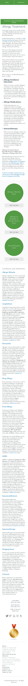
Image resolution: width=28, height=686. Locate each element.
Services (5, 656)
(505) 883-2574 (15, 606)
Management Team (8, 651)
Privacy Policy (7, 670)
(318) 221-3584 (15, 602)
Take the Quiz (14, 205)
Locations (5, 667)
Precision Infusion (9, 654)
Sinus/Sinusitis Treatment (11, 661)
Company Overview (9, 649)
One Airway (6, 652)
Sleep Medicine (7, 662)
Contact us (16, 526)
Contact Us (6, 669)
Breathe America (14, 12)
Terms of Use (6, 672)
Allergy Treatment (9, 657)
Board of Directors (9, 648)
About (4, 646)
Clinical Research (8, 664)
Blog (4, 666)
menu (7, 2)
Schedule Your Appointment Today (14, 21)
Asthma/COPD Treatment (11, 659)
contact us (5, 300)
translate (21, 2)
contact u (12, 340)
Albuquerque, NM (16, 163)
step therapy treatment (14, 39)
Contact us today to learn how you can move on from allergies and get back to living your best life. (13, 174)
